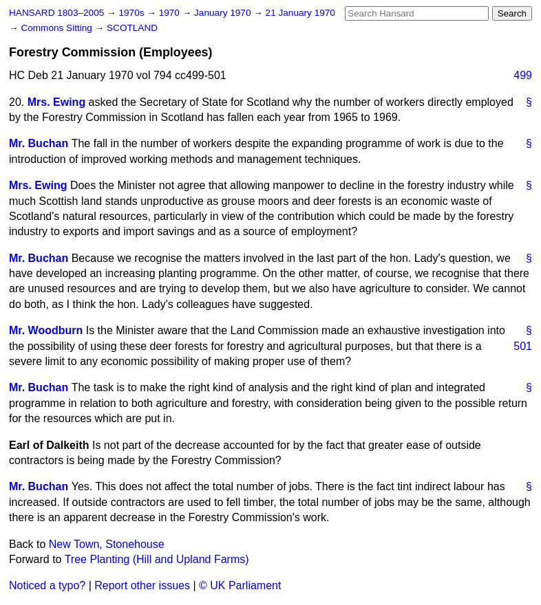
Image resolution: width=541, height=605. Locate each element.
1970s (132, 13)
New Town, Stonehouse (107, 544)
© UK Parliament (240, 585)
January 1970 (223, 13)
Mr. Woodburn (46, 330)
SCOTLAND (132, 28)
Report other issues (142, 585)
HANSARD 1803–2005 (56, 13)
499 (522, 75)
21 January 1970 (300, 13)
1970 (170, 13)
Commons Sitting (57, 28)
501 (522, 346)
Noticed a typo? (47, 585)
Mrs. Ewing (56, 102)
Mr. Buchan (38, 143)
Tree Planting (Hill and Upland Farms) (157, 559)
